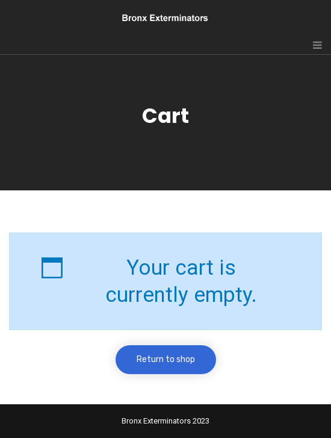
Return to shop (166, 359)
